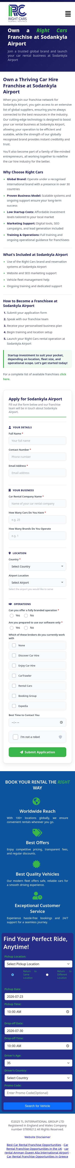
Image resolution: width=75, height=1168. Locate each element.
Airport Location (19, 575)
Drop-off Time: (13, 1038)
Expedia (23, 706)
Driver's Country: (15, 1070)
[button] (68, 14)
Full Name (16, 433)
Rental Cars (25, 685)
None (21, 645)
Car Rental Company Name (26, 496)
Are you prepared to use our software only (36, 622)
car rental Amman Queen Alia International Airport (37, 1150)
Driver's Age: (12, 1055)
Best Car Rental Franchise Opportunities (34, 1145)
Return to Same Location (29, 974)
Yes (18, 615)
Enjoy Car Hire (26, 665)
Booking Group (27, 696)
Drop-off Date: (13, 1023)
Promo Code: (12, 1085)
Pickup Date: (12, 989)
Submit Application (37, 752)
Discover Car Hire (28, 655)
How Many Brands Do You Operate (30, 528)
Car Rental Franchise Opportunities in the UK (37, 1147)
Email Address (18, 466)
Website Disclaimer (37, 1137)
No (32, 615)
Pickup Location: (15, 956)
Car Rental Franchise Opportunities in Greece (37, 1156)
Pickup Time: (12, 1004)
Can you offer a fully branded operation (34, 610)
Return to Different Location (64, 974)
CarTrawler (24, 675)
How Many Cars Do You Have (27, 512)
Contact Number (20, 449)
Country (15, 559)
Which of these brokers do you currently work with (37, 636)
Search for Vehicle (37, 1106)
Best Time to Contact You (24, 715)
